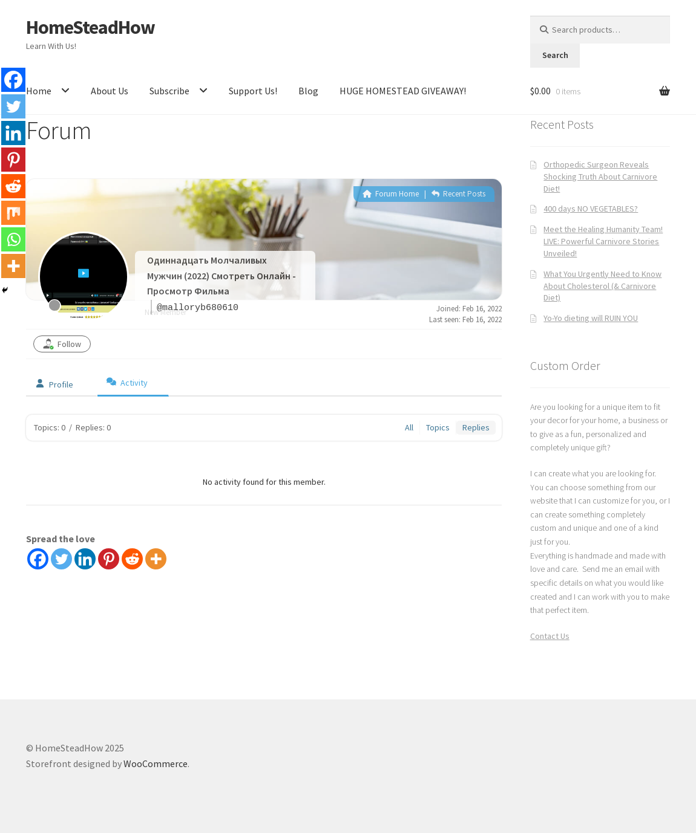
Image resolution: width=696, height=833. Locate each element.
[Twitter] (61, 558)
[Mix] (13, 213)
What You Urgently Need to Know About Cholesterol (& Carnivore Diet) (602, 285)
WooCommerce (155, 763)
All (409, 427)
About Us (109, 91)
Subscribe (169, 91)
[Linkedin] (85, 558)
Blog (308, 91)
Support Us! (253, 91)
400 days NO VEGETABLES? (590, 208)
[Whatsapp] (13, 239)
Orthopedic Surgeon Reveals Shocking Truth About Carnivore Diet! (600, 176)
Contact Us (550, 635)
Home (38, 91)
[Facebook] (37, 558)
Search (555, 55)
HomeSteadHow (90, 27)
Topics (438, 427)
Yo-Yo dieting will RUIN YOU (590, 318)
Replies (476, 427)
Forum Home (391, 194)
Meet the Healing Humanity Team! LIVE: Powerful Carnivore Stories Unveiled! (603, 241)
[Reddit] (132, 558)
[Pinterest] (108, 558)
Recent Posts (458, 194)
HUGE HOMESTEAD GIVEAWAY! (403, 91)
